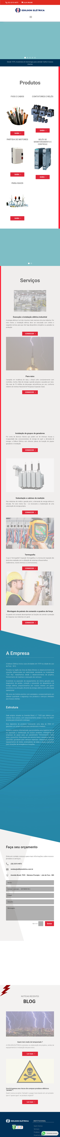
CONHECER (29, 334)
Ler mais (30, 1024)
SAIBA (16, 133)
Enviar (49, 894)
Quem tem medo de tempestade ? (30, 1013)
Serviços (36, 1100)
